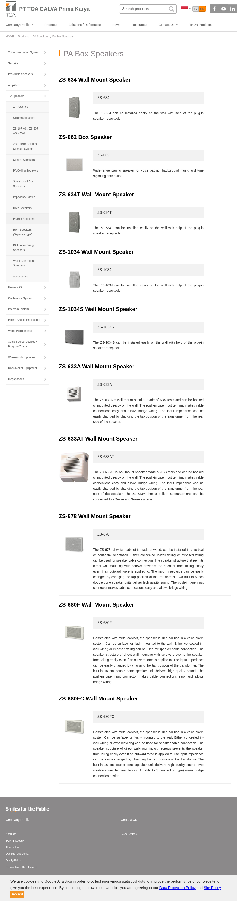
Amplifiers (14, 85)
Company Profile (18, 820)
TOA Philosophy (15, 840)
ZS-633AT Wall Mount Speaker (98, 438)
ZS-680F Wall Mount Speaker (96, 605)
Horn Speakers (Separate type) (22, 232)
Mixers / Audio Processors (24, 320)
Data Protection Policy (177, 888)
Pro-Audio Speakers (20, 74)
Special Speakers (24, 159)
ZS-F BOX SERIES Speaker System (25, 146)
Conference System (20, 298)
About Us (11, 834)
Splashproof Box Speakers (23, 184)
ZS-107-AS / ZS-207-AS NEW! (26, 131)
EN (202, 9)
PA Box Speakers (24, 218)
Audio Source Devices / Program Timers (22, 344)
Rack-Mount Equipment (22, 368)
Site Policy (212, 888)
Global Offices (129, 834)
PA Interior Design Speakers (24, 247)
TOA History (12, 847)
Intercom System (18, 309)
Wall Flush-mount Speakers (24, 263)
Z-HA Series (20, 106)
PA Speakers (16, 96)
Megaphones (16, 379)
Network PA (15, 287)
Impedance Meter (24, 197)
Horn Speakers (22, 208)
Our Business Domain (18, 853)
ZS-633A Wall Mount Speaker (96, 366)
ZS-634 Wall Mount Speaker (95, 79)
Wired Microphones (20, 331)
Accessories (20, 276)
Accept (17, 894)
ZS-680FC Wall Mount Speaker (98, 698)
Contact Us (129, 820)
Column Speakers (24, 117)
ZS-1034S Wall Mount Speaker (98, 309)
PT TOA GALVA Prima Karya (54, 9)
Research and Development (21, 867)
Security (13, 63)
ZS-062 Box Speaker (86, 137)
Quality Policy (13, 860)
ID (195, 9)
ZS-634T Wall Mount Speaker (96, 194)
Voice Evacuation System (23, 52)
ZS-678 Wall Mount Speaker (95, 516)
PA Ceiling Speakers (25, 170)
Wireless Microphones (21, 357)
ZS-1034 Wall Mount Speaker (96, 252)
